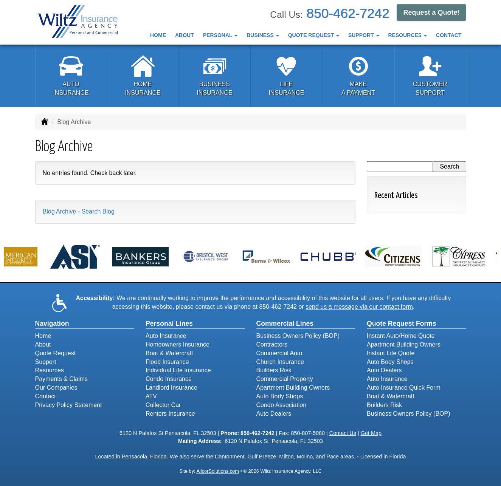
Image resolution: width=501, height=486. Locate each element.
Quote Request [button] (313, 35)
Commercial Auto (279, 353)
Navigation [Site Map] (52, 323)
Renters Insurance (170, 413)
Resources (49, 370)
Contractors (272, 344)
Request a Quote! (431, 12)
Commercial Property (284, 379)
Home (158, 35)
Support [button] (363, 35)
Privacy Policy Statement (68, 405)
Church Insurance (280, 362)
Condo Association (281, 405)
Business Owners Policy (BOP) (298, 336)
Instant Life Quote (390, 353)
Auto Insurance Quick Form (404, 387)
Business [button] (263, 35)
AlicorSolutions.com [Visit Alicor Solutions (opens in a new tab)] (217, 471)
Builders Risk (274, 370)
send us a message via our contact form (359, 306)
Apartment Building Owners (293, 387)
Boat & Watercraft (169, 353)
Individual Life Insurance (178, 370)
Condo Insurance (169, 379)
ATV (151, 396)
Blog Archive (59, 211)
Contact (448, 35)
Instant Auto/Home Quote (401, 336)
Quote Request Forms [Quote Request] (401, 323)
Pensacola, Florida (144, 456)
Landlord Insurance (171, 387)
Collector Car (163, 405)
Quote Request (55, 353)
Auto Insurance (166, 336)
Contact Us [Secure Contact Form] (342, 433)
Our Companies (56, 387)
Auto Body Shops (279, 396)
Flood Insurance (167, 362)
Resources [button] (407, 35)
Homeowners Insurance (177, 344)
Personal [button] (220, 35)
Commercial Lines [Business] (285, 323)
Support (45, 362)
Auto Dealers (274, 413)
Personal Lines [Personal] (169, 323)
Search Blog (98, 211)
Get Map (371, 433)
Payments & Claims (61, 379)
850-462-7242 (347, 13)
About (184, 35)
